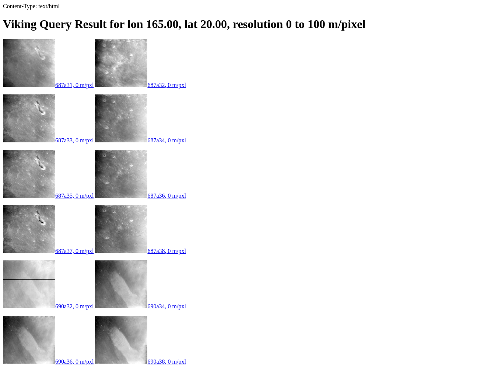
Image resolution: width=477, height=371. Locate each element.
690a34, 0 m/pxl (140, 306)
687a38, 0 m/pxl (140, 251)
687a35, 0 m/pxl (48, 196)
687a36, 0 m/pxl (140, 196)
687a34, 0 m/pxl (140, 140)
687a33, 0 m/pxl (48, 140)
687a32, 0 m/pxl (140, 85)
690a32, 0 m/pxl (48, 306)
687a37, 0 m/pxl (48, 251)
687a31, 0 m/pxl (48, 85)
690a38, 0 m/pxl (140, 361)
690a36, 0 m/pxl (48, 361)
